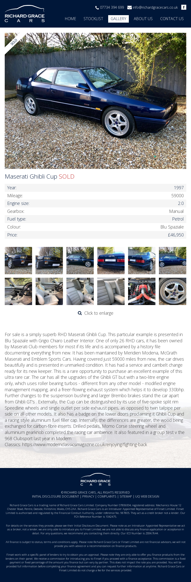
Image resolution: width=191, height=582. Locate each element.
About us (143, 18)
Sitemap (126, 496)
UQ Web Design (147, 496)
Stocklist (93, 18)
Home (70, 18)
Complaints (106, 496)
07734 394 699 (112, 7)
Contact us (172, 18)
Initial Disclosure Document (55, 496)
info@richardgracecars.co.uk (155, 7)
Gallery (118, 18)
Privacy (88, 496)
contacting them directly (104, 533)
